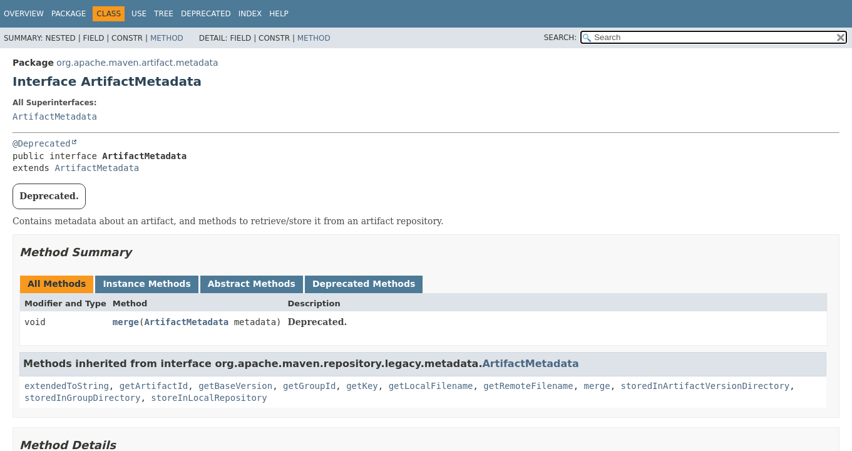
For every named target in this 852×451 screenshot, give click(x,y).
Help (279, 13)
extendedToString (66, 386)
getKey (362, 386)
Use (138, 13)
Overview (24, 13)
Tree (163, 13)
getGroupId (309, 386)
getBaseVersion (235, 386)
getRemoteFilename (528, 386)
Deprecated (206, 13)
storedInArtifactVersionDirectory (705, 386)
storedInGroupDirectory (82, 398)
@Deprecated (42, 143)
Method (166, 38)
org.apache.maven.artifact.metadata (137, 63)
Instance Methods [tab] (146, 284)
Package (68, 13)
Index (250, 13)
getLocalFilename (431, 386)
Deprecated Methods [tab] (363, 284)
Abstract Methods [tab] (251, 284)
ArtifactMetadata (55, 116)
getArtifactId (154, 386)
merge (126, 322)
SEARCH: (560, 37)
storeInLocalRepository (209, 398)
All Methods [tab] (57, 284)
